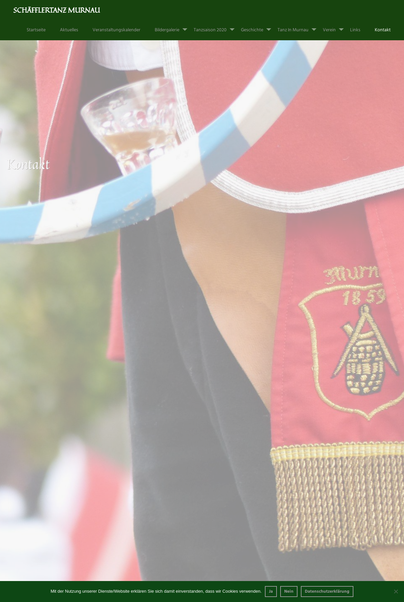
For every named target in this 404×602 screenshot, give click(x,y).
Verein (336, 27)
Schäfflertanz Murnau (56, 10)
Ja (271, 591)
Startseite (36, 30)
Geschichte (259, 27)
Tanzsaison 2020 (217, 27)
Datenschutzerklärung (327, 591)
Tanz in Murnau (300, 27)
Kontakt (383, 30)
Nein (289, 591)
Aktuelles (69, 30)
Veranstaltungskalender (116, 30)
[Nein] (395, 591)
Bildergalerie (174, 27)
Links (355, 30)
